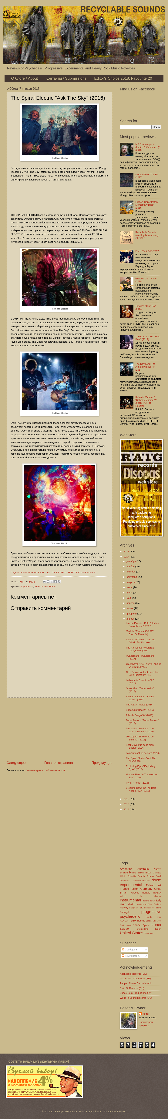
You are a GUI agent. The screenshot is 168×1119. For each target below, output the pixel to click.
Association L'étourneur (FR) (135, 978)
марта (130, 608)
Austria (157, 869)
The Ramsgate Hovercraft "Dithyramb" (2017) (140, 649)
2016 (127, 799)
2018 (127, 551)
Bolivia (141, 873)
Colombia (132, 876)
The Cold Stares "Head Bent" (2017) (147, 338)
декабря (131, 561)
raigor (146, 1013)
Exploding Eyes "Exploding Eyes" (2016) (140, 768)
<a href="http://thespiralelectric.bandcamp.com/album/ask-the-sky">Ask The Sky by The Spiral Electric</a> (59, 196)
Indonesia (157, 896)
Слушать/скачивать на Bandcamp (30, 572)
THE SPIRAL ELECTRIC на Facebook (74, 572)
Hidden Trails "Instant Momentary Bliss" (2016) (146, 205)
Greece (135, 892)
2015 (127, 804)
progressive (151, 911)
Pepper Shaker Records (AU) (135, 983)
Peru (141, 908)
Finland (150, 885)
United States (48, 586)
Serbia (148, 921)
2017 (127, 556)
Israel (152, 901)
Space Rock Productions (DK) (136, 992)
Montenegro (141, 904)
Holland (146, 892)
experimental (131, 885)
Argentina (126, 868)
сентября (132, 576)
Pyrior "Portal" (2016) (137, 782)
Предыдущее (102, 763)
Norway (124, 907)
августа (131, 582)
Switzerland (142, 929)
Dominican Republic (141, 881)
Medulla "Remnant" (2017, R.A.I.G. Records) (140, 632)
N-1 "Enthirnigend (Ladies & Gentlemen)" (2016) (147, 147)
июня (129, 592)
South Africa (125, 925)
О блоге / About (24, 78)
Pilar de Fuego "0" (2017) (139, 715)
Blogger (121, 1111)
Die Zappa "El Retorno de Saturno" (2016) (139, 738)
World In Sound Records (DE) (136, 997)
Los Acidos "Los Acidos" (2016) (143, 753)
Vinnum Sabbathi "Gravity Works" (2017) (140, 698)
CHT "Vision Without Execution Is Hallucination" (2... (142, 673)
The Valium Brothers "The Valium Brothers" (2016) (140, 730)
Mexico (131, 904)
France (124, 888)
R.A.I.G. (124, 920)
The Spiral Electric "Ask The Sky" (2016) (141, 759)
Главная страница (58, 763)
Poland (158, 908)
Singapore (157, 921)
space (137, 925)
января (130, 618)
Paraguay (133, 908)
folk (159, 885)
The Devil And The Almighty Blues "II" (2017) (145, 366)
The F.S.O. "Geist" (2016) (139, 704)
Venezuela (148, 933)
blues (132, 872)
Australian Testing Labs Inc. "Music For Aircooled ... (141, 641)
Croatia (141, 876)
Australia (143, 868)
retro (37, 586)
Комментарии (131, 955)
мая (129, 597)
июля (129, 587)
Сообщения (130, 949)
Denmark (125, 880)
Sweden (125, 928)
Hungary (157, 893)
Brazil (148, 872)
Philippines (149, 908)
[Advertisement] (59, 729)
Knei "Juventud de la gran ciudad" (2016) (140, 746)
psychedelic (27, 586)
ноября (130, 566)
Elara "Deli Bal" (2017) (147, 251)
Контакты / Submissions (66, 78)
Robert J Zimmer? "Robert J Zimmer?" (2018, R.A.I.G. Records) (145, 401)
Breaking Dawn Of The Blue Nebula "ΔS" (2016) (141, 789)
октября (131, 571)
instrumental (130, 900)
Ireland (146, 901)
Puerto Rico (153, 917)
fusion (135, 888)
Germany (146, 888)
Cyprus (150, 876)
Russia (140, 920)
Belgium (124, 873)
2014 (127, 809)
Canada (157, 872)
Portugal (124, 912)
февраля (131, 613)
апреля (130, 603)
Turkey (158, 929)
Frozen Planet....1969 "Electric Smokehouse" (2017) (142, 624)
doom (156, 880)
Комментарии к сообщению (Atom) (45, 770)
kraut (123, 904)
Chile (122, 876)
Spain (146, 925)
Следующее (16, 763)
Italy (158, 900)
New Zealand (154, 904)
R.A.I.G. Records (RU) (132, 988)
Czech (158, 876)
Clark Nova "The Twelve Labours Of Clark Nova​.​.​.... (143, 665)
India (139, 896)
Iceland (123, 896)
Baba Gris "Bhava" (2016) (140, 709)
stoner (156, 924)
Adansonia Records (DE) (133, 973)
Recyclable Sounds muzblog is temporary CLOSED (147, 235)
